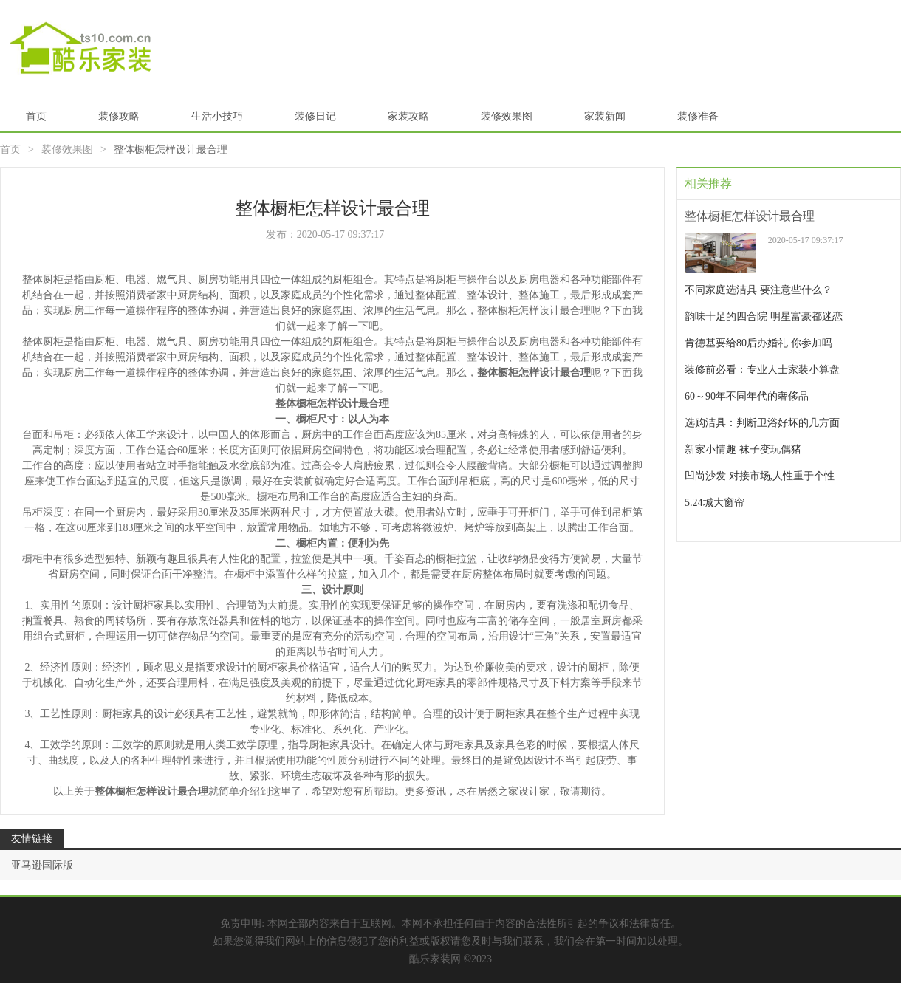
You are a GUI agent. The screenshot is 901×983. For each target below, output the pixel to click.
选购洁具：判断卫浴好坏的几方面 (762, 422)
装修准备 (698, 116)
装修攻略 (119, 116)
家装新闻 (605, 116)
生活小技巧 (217, 116)
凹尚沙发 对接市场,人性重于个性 (760, 476)
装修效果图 (506, 116)
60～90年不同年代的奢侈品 (747, 396)
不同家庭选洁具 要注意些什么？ (758, 289)
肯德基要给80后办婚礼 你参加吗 (758, 343)
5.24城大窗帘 (714, 502)
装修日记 (315, 116)
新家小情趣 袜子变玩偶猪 (743, 449)
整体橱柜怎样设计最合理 (750, 216)
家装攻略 (408, 116)
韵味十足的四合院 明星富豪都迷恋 (764, 316)
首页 (36, 116)
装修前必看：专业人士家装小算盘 (762, 369)
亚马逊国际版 (42, 865)
